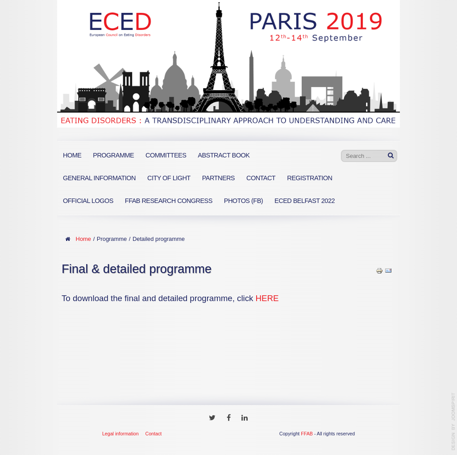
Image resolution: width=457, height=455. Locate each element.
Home (72, 155)
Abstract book (223, 155)
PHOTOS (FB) (243, 200)
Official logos (88, 200)
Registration (309, 178)
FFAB (307, 433)
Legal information (120, 433)
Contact (260, 178)
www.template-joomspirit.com (453, 422)
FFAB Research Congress (168, 200)
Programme (113, 155)
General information (99, 178)
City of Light (169, 178)
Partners (218, 178)
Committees (165, 155)
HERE (267, 298)
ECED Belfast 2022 (304, 200)
